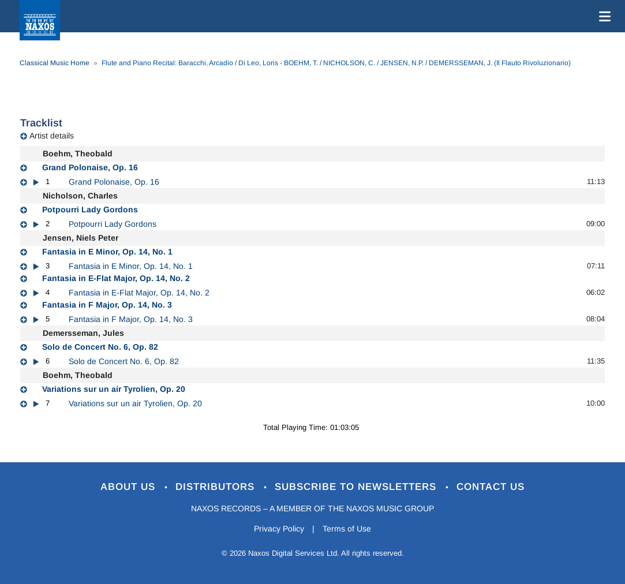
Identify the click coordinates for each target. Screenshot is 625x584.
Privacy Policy (279, 528)
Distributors (216, 486)
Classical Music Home (54, 63)
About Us (129, 486)
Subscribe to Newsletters (357, 486)
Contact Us (490, 486)
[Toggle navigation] (602, 16)
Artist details (51, 135)
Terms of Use (347, 528)
